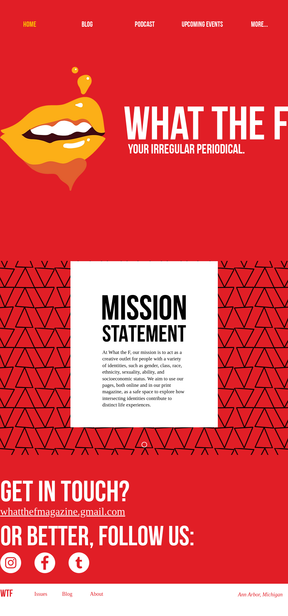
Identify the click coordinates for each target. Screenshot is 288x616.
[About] (96, 594)
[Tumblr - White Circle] (78, 562)
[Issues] (41, 594)
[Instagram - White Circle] (10, 562)
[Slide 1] (144, 445)
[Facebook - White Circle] (44, 562)
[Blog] (67, 594)
